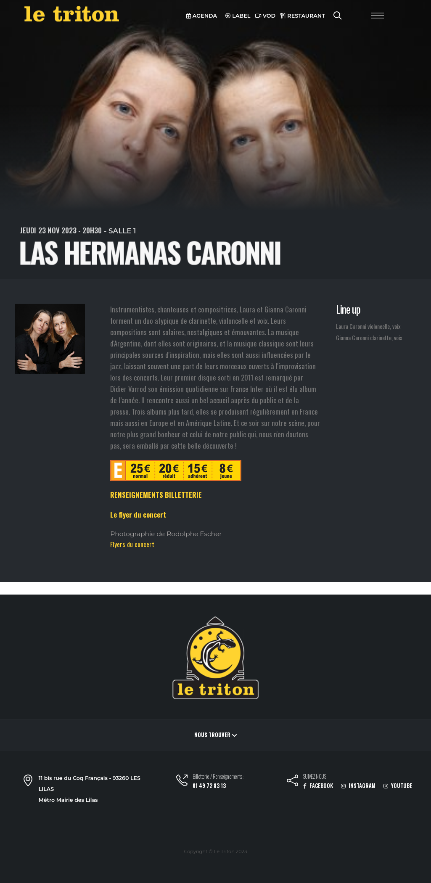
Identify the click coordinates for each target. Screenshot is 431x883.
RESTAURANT (302, 16)
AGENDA (201, 16)
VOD (265, 16)
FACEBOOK (318, 786)
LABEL (238, 16)
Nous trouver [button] (215, 735)
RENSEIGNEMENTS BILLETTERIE (156, 494)
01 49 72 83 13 (209, 786)
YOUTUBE (397, 786)
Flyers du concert (132, 544)
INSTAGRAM (358, 786)
